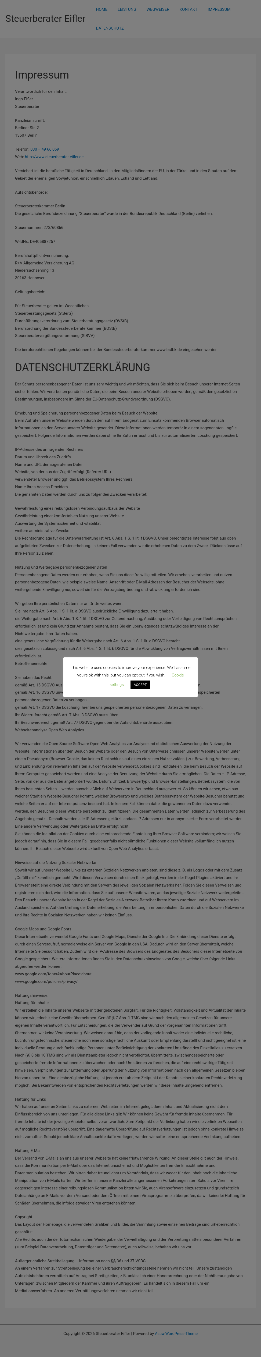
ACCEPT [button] (140, 685)
